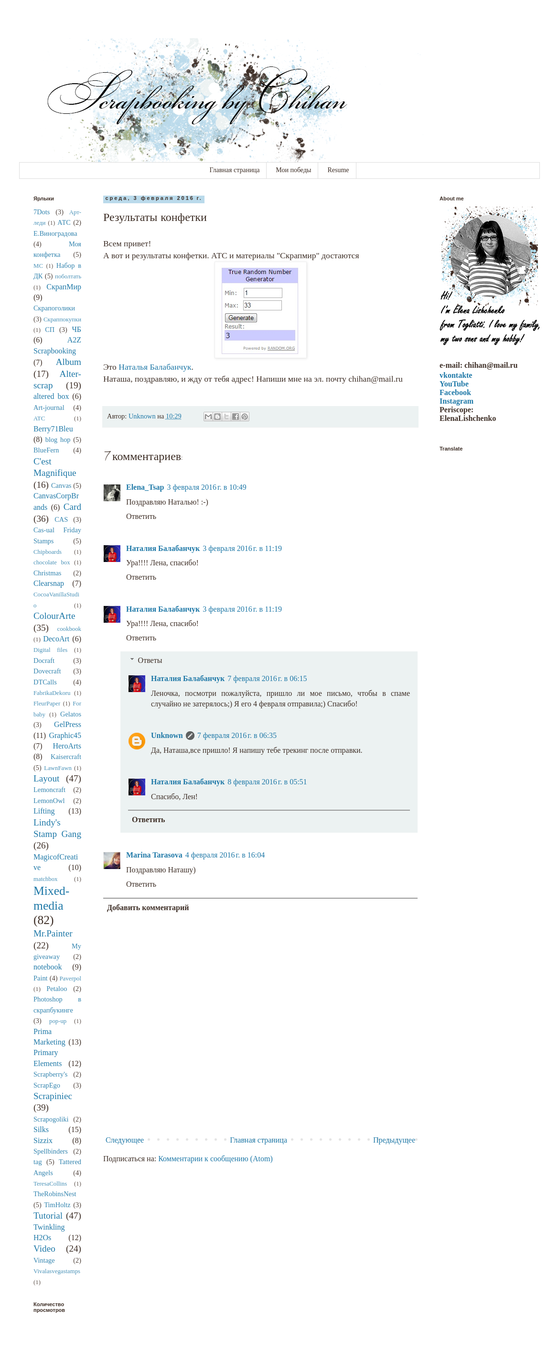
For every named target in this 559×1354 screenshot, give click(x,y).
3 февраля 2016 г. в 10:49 (206, 487)
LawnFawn (58, 768)
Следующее (125, 1140)
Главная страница (234, 170)
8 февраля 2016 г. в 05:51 (267, 782)
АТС (64, 222)
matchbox (45, 879)
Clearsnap (48, 583)
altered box (51, 396)
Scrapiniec (52, 1096)
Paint (40, 978)
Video (44, 1249)
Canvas (61, 485)
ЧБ (76, 329)
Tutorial (48, 1216)
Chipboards (47, 552)
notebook (47, 967)
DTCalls (45, 682)
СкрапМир (63, 287)
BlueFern (46, 450)
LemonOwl (49, 800)
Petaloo (56, 988)
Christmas (47, 573)
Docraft (43, 660)
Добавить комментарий (148, 907)
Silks (41, 1129)
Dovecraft (47, 671)
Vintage (44, 1260)
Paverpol (71, 978)
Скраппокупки (62, 319)
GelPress (67, 724)
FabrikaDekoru (51, 693)
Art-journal (48, 407)
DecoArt (56, 639)
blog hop (58, 439)
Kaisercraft (66, 756)
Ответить (141, 516)
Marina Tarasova (154, 855)
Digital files (50, 650)
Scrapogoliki (51, 1119)
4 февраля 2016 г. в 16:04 (225, 855)
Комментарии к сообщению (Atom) (215, 1159)
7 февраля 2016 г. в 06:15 (267, 678)
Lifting (43, 811)
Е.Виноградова (55, 233)
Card (72, 507)
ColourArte (54, 616)
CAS (61, 519)
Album (68, 362)
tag (37, 1162)
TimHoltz (57, 1205)
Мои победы (293, 170)
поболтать (68, 276)
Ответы (150, 660)
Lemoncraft (49, 789)
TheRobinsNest (54, 1194)
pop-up (57, 1021)
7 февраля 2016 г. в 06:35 (237, 735)
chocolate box (51, 562)
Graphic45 (65, 735)
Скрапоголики (54, 308)
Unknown (167, 735)
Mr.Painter (53, 933)
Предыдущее (394, 1140)
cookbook (69, 629)
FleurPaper (46, 703)
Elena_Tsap (145, 487)
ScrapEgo (46, 1085)
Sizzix (43, 1140)
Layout (46, 778)
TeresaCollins (50, 1183)
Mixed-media (51, 898)
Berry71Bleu (53, 429)
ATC (39, 418)
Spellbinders (50, 1151)
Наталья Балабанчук (154, 367)
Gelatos (70, 714)
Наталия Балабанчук (163, 548)
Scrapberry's (50, 1074)
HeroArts (67, 746)
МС (38, 266)
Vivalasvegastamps (56, 1271)
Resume (338, 170)
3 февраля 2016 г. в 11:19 (242, 548)
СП (49, 329)
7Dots (41, 212)
